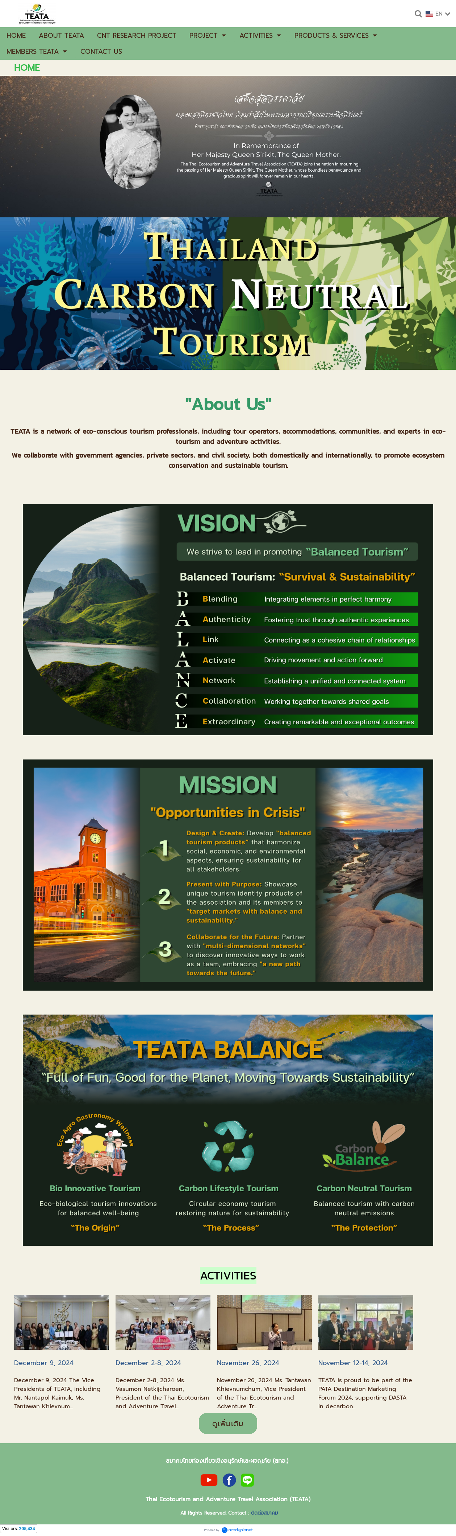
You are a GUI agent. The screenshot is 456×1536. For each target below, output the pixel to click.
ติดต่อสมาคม (264, 1513)
